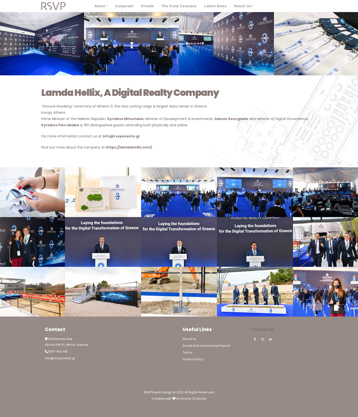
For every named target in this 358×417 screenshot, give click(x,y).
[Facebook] (290, 6)
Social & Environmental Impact (206, 346)
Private (147, 6)
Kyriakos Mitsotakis (125, 118)
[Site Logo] (53, 6)
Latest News (215, 6)
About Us (189, 339)
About (99, 6)
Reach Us (242, 6)
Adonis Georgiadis (231, 118)
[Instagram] (301, 6)
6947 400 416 (58, 351)
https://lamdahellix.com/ (129, 147)
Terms (188, 352)
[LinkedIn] (311, 6)
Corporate (124, 6)
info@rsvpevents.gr (121, 136)
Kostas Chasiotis (194, 398)
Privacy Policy (193, 359)
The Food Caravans (179, 6)
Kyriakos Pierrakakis (60, 125)
